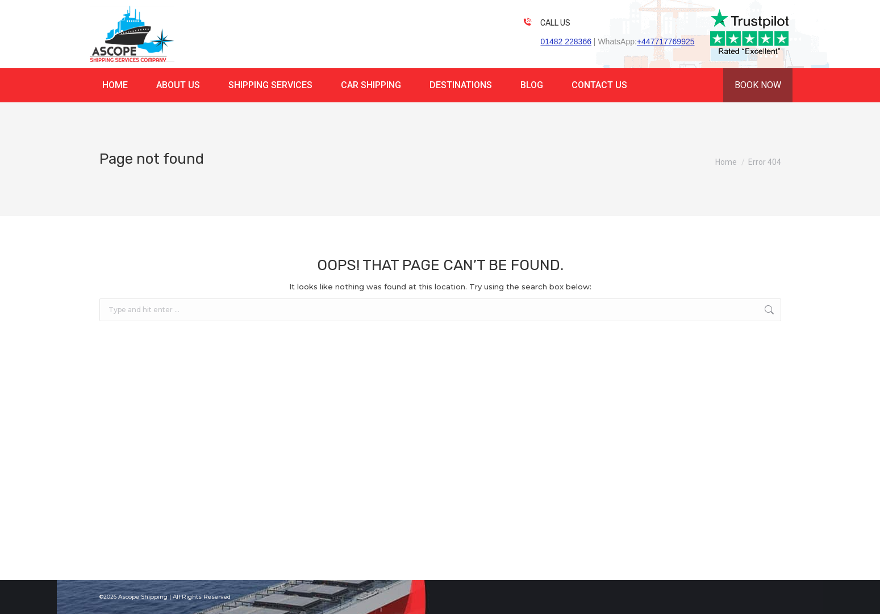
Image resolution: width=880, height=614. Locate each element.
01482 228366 (565, 41)
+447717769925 (666, 41)
